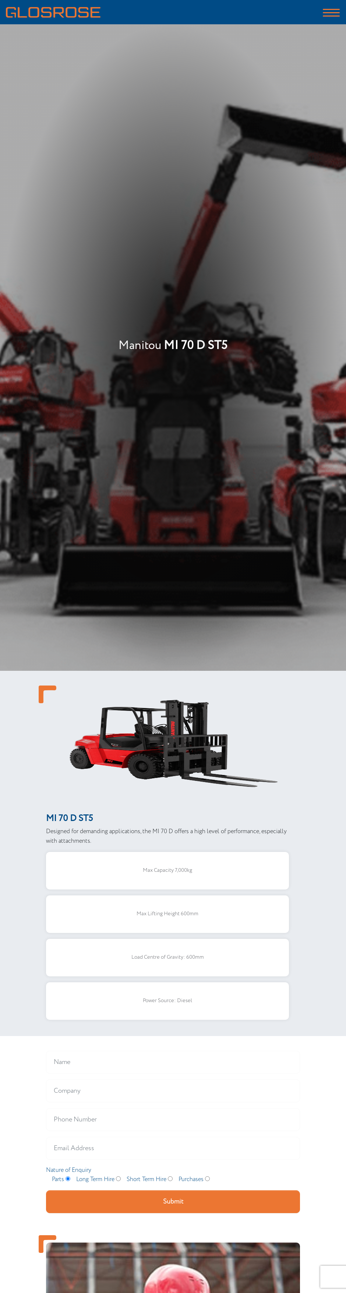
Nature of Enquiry (68, 1170)
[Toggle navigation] (331, 12)
